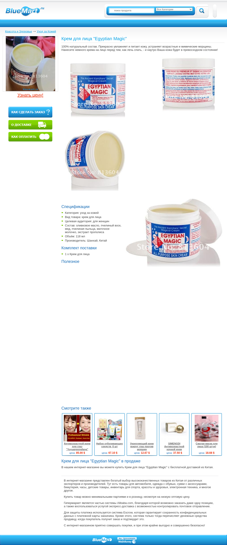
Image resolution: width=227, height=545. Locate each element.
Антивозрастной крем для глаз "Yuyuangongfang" (77, 446)
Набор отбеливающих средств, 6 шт (109, 445)
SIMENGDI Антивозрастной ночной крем (174, 446)
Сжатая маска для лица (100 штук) (206, 445)
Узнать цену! (30, 95)
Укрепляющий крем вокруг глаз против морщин (142, 446)
